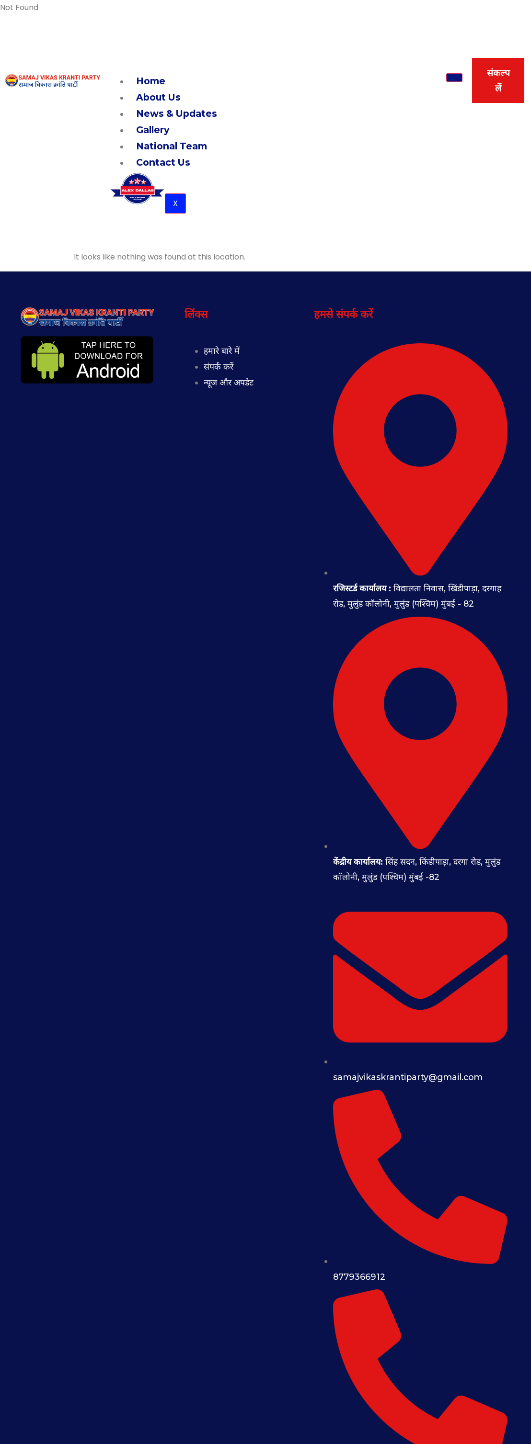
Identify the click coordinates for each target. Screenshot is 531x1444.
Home (150, 81)
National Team (171, 146)
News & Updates (176, 113)
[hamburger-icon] (454, 77)
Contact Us (163, 162)
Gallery (152, 129)
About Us (158, 97)
